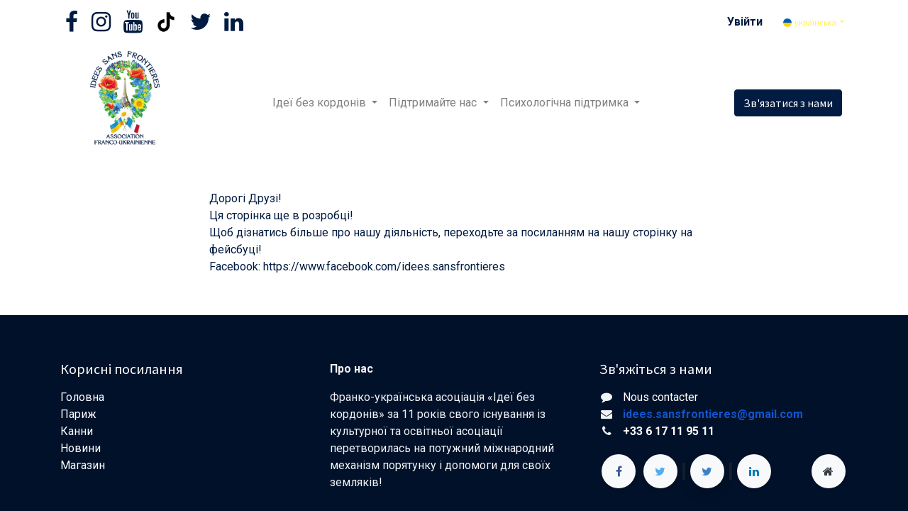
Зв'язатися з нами (788, 103)
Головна (82, 397)
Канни (76, 431)
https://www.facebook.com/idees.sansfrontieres (384, 266)
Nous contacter (660, 397)
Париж (78, 414)
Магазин (84, 465)
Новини (82, 448)
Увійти (745, 21)
